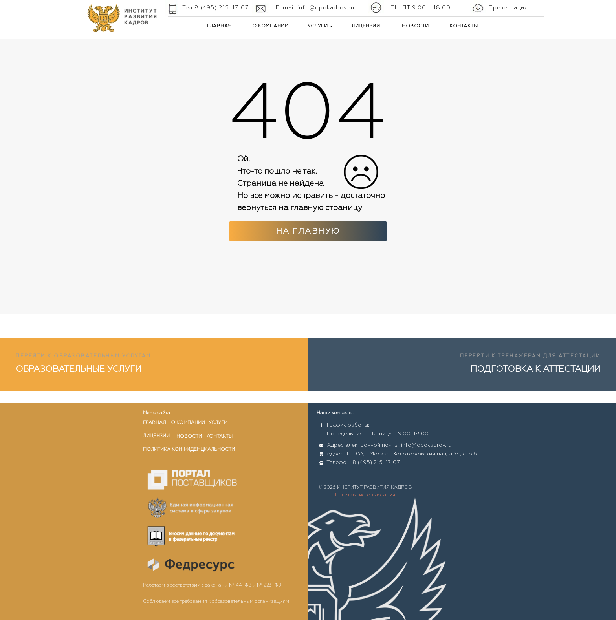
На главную (308, 231)
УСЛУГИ (318, 26)
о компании (188, 423)
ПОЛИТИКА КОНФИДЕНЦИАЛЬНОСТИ (189, 449)
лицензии (156, 436)
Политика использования (365, 495)
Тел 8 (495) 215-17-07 (215, 8)
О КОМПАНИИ (270, 26)
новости (189, 436)
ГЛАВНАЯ (219, 26)
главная (154, 423)
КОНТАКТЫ (464, 26)
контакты (219, 436)
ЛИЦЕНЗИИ (366, 26)
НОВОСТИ (415, 26)
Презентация (508, 8)
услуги (218, 423)
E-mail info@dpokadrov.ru (315, 8)
